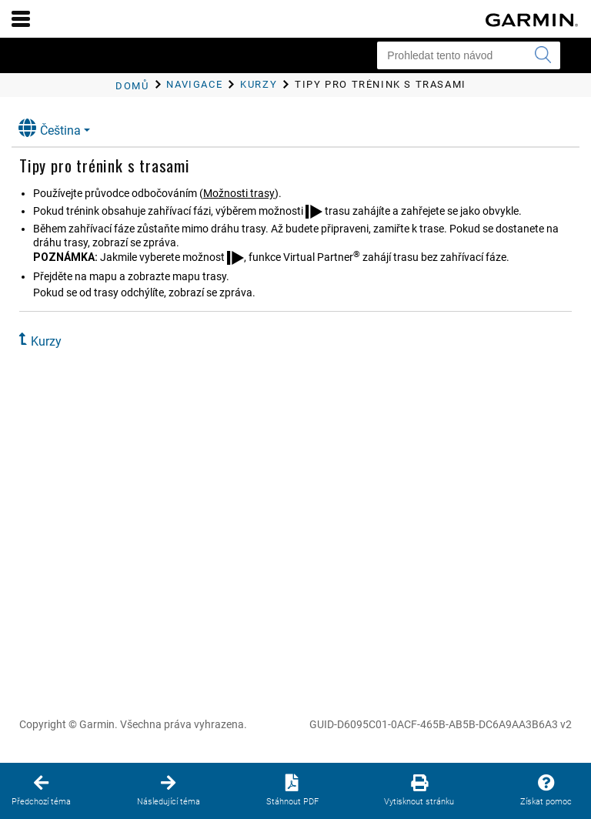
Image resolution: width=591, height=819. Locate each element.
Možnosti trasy (239, 193)
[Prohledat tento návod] (468, 55)
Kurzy (46, 341)
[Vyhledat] (542, 55)
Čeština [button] (49, 128)
